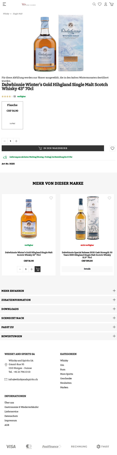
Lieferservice (11, 403)
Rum (62, 361)
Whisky (64, 352)
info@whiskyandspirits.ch (23, 371)
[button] (58, 282)
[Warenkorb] (111, 4)
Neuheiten (65, 374)
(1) (15, 96)
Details (84, 269)
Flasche (12, 105)
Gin (62, 356)
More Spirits (66, 365)
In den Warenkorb (52, 148)
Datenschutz (11, 407)
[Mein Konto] (105, 4)
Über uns (9, 394)
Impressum (10, 412)
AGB (6, 416)
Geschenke (66, 370)
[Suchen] (94, 4)
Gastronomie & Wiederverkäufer (21, 398)
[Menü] (4, 4)
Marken (64, 379)
